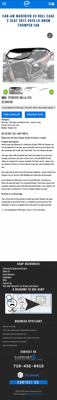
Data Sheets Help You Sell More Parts (14, 334)
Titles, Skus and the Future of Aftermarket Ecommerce (20, 330)
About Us (6, 271)
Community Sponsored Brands (15, 268)
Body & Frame (36, 122)
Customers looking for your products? (15, 341)
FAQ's (5, 280)
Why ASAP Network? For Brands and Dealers (21, 286)
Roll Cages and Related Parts (19, 122)
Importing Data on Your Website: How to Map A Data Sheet (21, 338)
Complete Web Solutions (35, 394)
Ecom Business (9, 274)
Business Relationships (10, 345)
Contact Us (7, 283)
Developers (7, 277)
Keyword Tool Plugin (9, 326)
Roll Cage (4, 122)
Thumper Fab (12, 127)
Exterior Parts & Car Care (10, 125)
